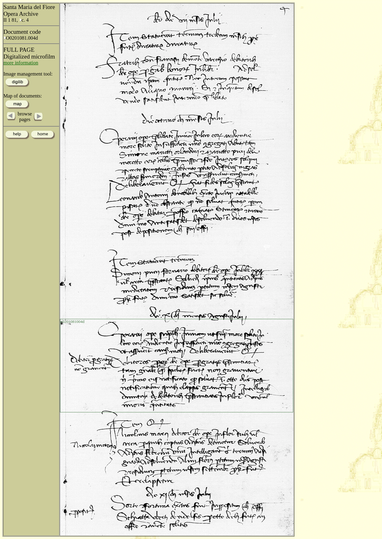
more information (20, 62)
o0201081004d (72, 321)
